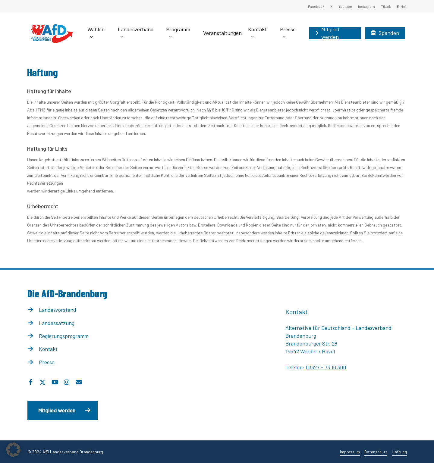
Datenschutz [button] (375, 451)
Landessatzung (56, 323)
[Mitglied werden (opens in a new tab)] (335, 33)
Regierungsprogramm (64, 336)
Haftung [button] (399, 451)
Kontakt (48, 349)
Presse (47, 362)
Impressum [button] (350, 451)
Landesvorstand (57, 309)
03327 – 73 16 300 (326, 367)
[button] (62, 410)
